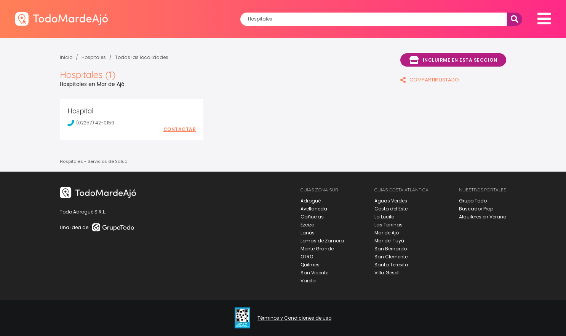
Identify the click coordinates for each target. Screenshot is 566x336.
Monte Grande (317, 248)
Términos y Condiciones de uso (294, 318)
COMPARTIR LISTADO (429, 79)
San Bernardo (390, 248)
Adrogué (311, 200)
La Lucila (384, 216)
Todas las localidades (141, 57)
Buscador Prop (476, 208)
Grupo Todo (473, 200)
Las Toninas (388, 224)
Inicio (66, 57)
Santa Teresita (391, 264)
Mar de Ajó (386, 232)
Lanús (308, 232)
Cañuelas (312, 216)
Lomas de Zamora (322, 240)
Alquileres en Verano (482, 216)
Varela (308, 280)
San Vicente (314, 272)
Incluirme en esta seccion (453, 60)
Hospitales (94, 57)
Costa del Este (391, 208)
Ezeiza (308, 224)
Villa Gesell (387, 272)
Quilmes (310, 264)
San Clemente (391, 256)
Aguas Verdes (390, 200)
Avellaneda (314, 208)
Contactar (179, 129)
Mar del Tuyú (389, 240)
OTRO (307, 256)
